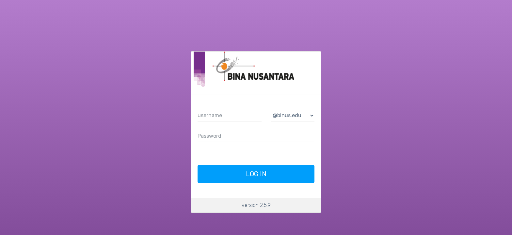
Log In (256, 174)
